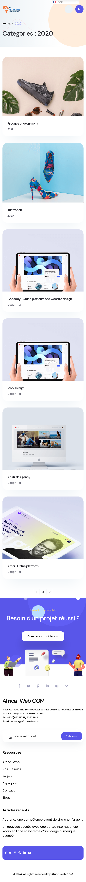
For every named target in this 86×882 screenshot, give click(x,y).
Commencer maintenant (43, 636)
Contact (8, 790)
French (58, 2)
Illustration (14, 210)
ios (19, 305)
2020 (10, 216)
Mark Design (15, 388)
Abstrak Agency (18, 477)
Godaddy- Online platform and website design (39, 299)
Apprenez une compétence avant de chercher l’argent (42, 819)
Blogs (6, 797)
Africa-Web (11, 762)
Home (6, 23)
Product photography (22, 123)
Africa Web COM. (62, 874)
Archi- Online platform (22, 566)
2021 (10, 129)
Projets (7, 776)
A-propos (9, 783)
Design (11, 305)
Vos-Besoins (11, 769)
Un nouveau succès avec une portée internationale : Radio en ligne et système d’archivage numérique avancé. (40, 831)
